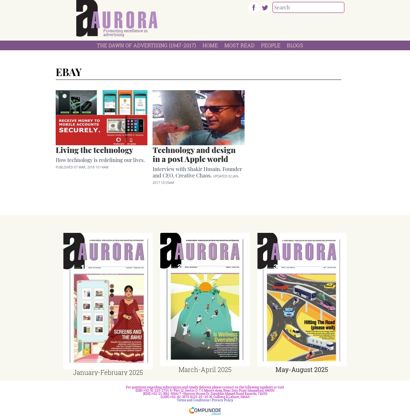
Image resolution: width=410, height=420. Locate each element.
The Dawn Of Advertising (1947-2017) (146, 45)
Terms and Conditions (193, 400)
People (270, 45)
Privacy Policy (222, 400)
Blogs (295, 45)
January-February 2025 (108, 372)
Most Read (239, 45)
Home (210, 45)
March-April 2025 (205, 369)
